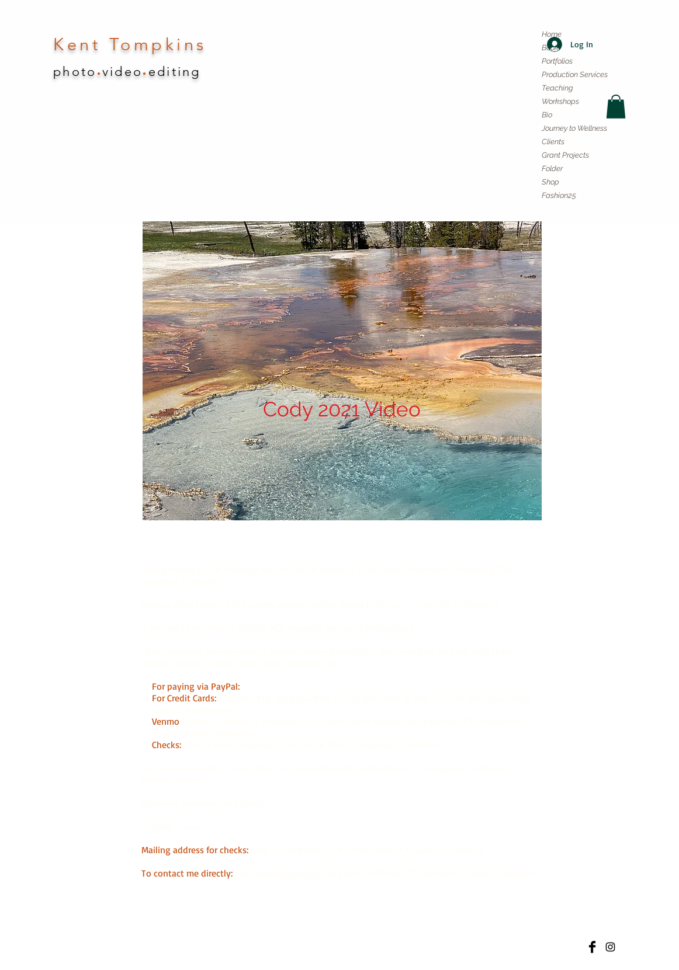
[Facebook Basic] (592, 947)
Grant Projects (565, 155)
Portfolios (557, 61)
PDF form (275, 698)
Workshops (560, 101)
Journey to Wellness (574, 128)
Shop (550, 182)
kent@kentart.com (288, 873)
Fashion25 (559, 195)
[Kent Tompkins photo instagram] (610, 947)
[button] (616, 107)
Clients (553, 141)
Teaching (557, 88)
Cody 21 (257, 686)
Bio (547, 114)
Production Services (575, 74)
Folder (552, 168)
